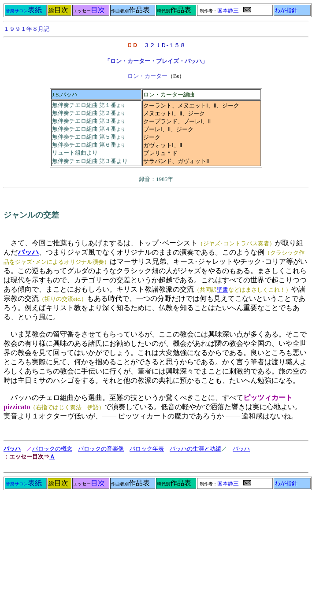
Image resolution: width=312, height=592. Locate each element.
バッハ (12, 448)
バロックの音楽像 (101, 448)
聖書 (222, 289)
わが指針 (286, 10)
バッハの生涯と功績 (195, 448)
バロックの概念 (52, 448)
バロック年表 (147, 448)
